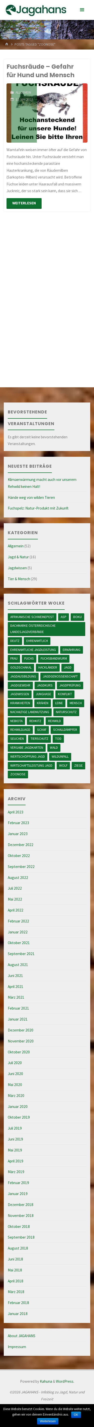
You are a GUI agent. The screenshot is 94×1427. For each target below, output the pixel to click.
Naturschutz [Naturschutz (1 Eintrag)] (66, 712)
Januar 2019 (18, 1193)
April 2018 (15, 1281)
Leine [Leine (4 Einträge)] (59, 703)
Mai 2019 (15, 1150)
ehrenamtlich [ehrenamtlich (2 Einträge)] (37, 640)
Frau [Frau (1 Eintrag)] (14, 658)
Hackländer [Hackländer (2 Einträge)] (47, 667)
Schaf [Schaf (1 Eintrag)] (41, 729)
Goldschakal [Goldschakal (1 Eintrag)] (21, 667)
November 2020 (21, 1041)
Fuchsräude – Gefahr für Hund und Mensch (40, 70)
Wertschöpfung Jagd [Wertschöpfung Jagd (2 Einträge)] (27, 756)
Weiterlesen (48, 1421)
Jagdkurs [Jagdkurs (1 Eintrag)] (45, 685)
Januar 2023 (18, 833)
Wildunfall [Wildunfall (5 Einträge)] (60, 756)
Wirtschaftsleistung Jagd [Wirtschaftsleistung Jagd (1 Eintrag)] (31, 765)
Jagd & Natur (18, 557)
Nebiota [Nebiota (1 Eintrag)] (16, 721)
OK (76, 1415)
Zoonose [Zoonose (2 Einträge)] (18, 774)
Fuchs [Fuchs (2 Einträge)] (29, 658)
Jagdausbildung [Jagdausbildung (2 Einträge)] (23, 676)
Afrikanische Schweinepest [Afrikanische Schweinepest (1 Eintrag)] (32, 617)
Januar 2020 (18, 1106)
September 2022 (21, 866)
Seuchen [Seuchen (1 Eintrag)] (17, 738)
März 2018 (16, 1291)
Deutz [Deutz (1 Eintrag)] (15, 640)
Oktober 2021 (19, 942)
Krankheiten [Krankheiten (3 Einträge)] (20, 703)
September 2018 (21, 1237)
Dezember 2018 (20, 1204)
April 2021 (15, 986)
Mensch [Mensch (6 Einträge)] (76, 703)
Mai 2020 (15, 1084)
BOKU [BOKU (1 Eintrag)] (77, 617)
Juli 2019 (15, 1128)
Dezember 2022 (20, 844)
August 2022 (18, 877)
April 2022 (15, 910)
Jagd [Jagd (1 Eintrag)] (67, 667)
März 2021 (16, 997)
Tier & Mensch (19, 578)
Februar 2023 (18, 822)
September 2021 (21, 953)
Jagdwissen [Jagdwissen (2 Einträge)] (19, 694)
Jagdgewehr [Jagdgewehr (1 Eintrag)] (20, 685)
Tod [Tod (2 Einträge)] (58, 738)
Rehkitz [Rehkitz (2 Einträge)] (35, 721)
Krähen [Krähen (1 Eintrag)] (42, 703)
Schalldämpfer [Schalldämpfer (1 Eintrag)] (65, 729)
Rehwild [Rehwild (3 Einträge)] (54, 721)
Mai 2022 (15, 899)
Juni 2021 (15, 975)
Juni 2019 (15, 1139)
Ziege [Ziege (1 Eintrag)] (78, 765)
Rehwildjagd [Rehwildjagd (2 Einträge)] (20, 729)
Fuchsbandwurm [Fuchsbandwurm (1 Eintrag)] (54, 658)
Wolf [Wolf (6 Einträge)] (63, 765)
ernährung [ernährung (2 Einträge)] (71, 649)
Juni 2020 (15, 1073)
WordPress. (65, 1381)
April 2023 (15, 812)
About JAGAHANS (21, 1335)
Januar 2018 (18, 1313)
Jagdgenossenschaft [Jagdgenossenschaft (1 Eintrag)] (60, 676)
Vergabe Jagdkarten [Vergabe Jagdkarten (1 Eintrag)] (26, 747)
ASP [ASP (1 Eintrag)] (63, 617)
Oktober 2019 (19, 1117)
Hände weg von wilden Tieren (31, 497)
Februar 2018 (18, 1302)
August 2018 (18, 1248)
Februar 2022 (18, 921)
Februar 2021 (18, 1008)
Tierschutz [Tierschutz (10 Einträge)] (39, 738)
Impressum (17, 1346)
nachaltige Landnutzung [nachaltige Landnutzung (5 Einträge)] (29, 712)
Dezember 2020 (20, 1030)
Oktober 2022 (19, 855)
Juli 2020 (15, 1062)
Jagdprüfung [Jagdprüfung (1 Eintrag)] (70, 685)
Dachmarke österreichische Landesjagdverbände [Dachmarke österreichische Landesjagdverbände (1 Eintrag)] (33, 628)
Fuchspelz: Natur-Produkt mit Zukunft (38, 508)
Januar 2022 (18, 932)
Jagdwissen (17, 568)
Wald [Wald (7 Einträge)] (54, 747)
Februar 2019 (18, 1182)
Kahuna (45, 1381)
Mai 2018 (15, 1270)
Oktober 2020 (19, 1052)
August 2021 (18, 964)
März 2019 (16, 1171)
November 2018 (21, 1215)
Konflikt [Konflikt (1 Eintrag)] (65, 694)
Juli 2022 (15, 888)
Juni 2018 (15, 1259)
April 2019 (15, 1161)
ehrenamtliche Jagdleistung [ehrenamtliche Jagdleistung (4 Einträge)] (33, 649)
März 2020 (16, 1095)
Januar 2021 (18, 1019)
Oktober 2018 (19, 1226)
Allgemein (23, 92)
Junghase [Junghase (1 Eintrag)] (43, 694)
